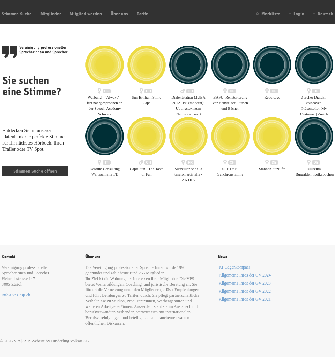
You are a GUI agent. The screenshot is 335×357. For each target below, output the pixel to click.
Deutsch (325, 13)
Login (298, 13)
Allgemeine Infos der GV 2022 (245, 291)
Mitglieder (50, 13)
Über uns (119, 13)
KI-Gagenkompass (234, 267)
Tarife (142, 13)
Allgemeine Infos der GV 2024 (245, 275)
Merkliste (270, 13)
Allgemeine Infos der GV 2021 (245, 299)
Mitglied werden (86, 13)
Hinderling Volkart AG (70, 341)
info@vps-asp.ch (16, 295)
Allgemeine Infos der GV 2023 (245, 283)
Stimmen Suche (17, 13)
